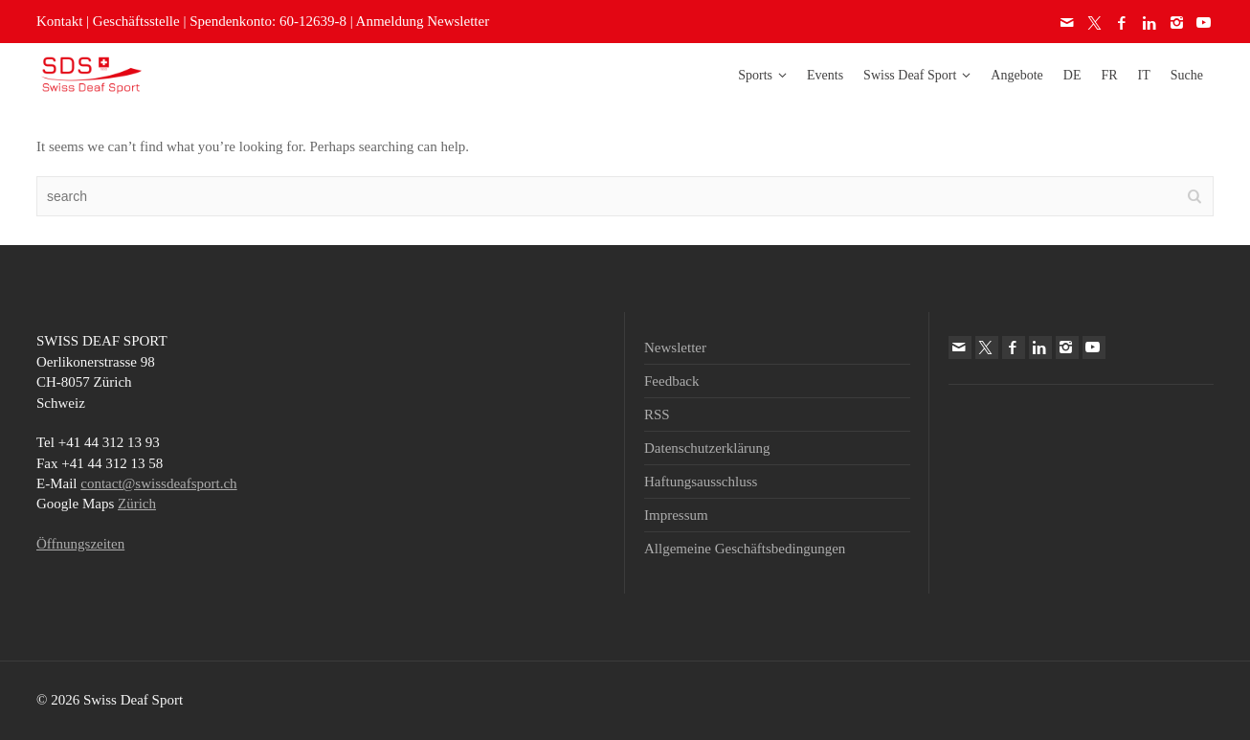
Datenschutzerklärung (707, 448)
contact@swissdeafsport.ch (158, 483)
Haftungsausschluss (700, 481)
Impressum (676, 515)
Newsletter (675, 347)
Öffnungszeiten (80, 543)
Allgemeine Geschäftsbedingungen (744, 548)
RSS (657, 414)
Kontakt (59, 21)
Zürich (137, 503)
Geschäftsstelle (136, 21)
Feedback (671, 381)
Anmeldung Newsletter (423, 21)
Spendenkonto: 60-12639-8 (268, 21)
